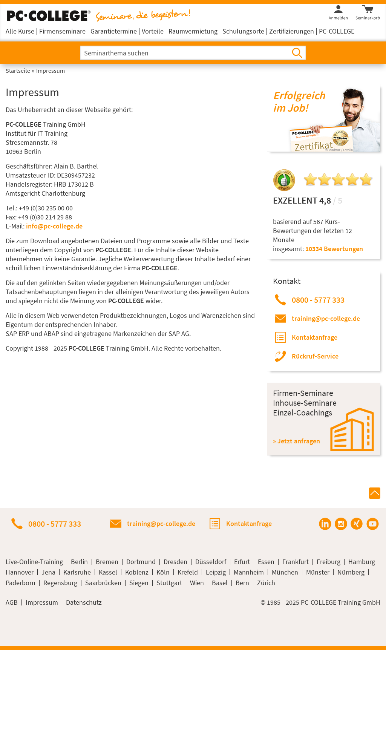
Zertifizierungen (291, 31)
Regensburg (60, 583)
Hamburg (361, 562)
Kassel (108, 572)
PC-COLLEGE (336, 31)
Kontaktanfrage (314, 337)
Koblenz (137, 572)
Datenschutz (84, 602)
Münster (317, 572)
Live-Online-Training (34, 562)
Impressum (42, 602)
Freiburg (328, 562)
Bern (242, 583)
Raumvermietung (193, 31)
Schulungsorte (243, 31)
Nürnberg (351, 572)
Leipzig (216, 572)
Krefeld (188, 572)
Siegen (139, 583)
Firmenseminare (62, 31)
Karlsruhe (77, 572)
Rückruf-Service (315, 356)
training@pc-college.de (326, 318)
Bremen (107, 562)
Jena (48, 572)
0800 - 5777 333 (318, 299)
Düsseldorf (210, 562)
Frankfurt (295, 562)
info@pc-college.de (54, 226)
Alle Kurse (20, 31)
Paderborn (20, 583)
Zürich (266, 583)
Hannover (20, 572)
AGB (12, 602)
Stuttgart (169, 583)
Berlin (79, 562)
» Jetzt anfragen (296, 441)
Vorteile (153, 31)
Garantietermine (113, 31)
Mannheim (249, 572)
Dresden (175, 562)
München (285, 572)
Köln (163, 572)
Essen (266, 562)
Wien (197, 583)
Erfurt (242, 562)
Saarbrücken (103, 583)
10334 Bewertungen (334, 248)
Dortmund (141, 562)
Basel (220, 583)
